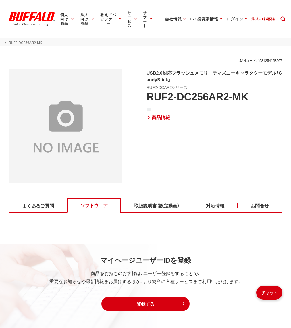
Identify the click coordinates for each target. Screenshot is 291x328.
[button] (145, 304)
